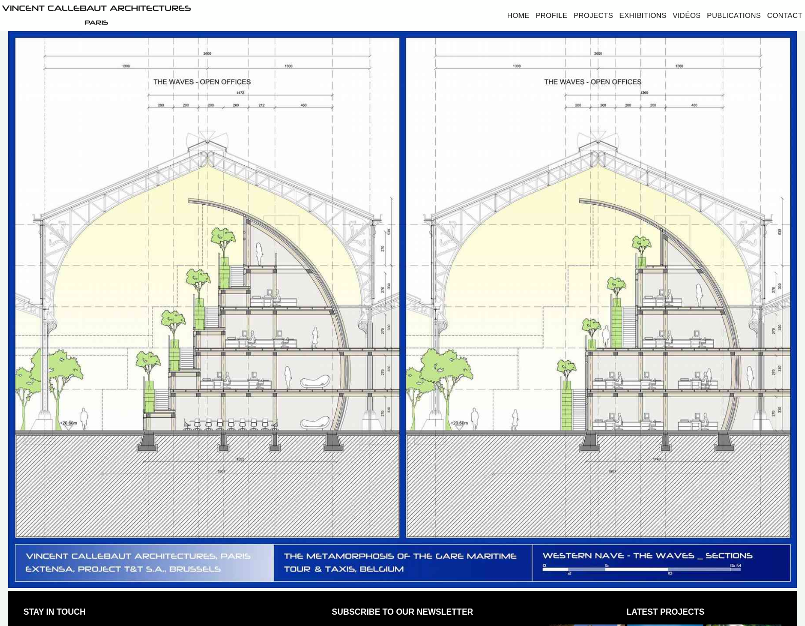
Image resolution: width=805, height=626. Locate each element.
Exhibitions (642, 15)
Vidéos (687, 15)
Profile (551, 15)
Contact (784, 15)
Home (518, 15)
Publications (734, 15)
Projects (593, 15)
